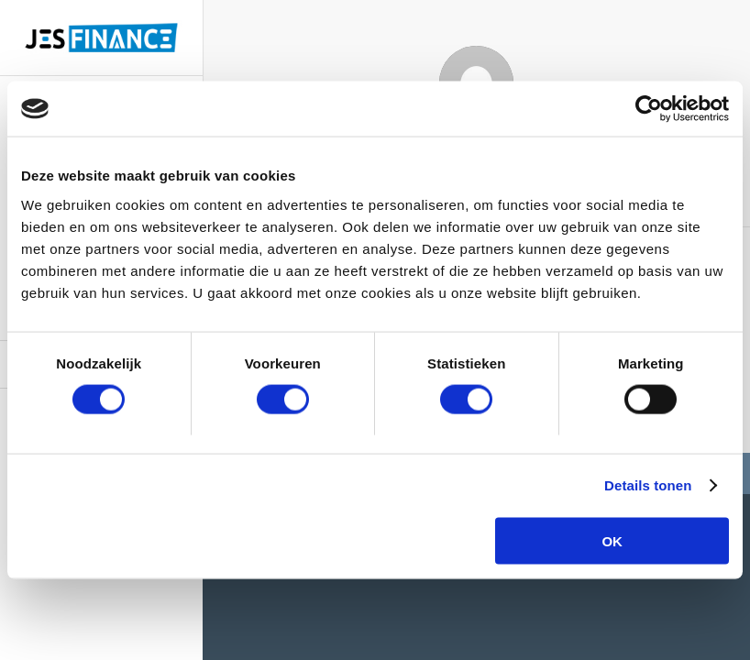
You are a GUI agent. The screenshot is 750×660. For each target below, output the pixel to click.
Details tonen (647, 485)
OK (612, 540)
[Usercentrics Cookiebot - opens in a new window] (648, 109)
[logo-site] (101, 37)
